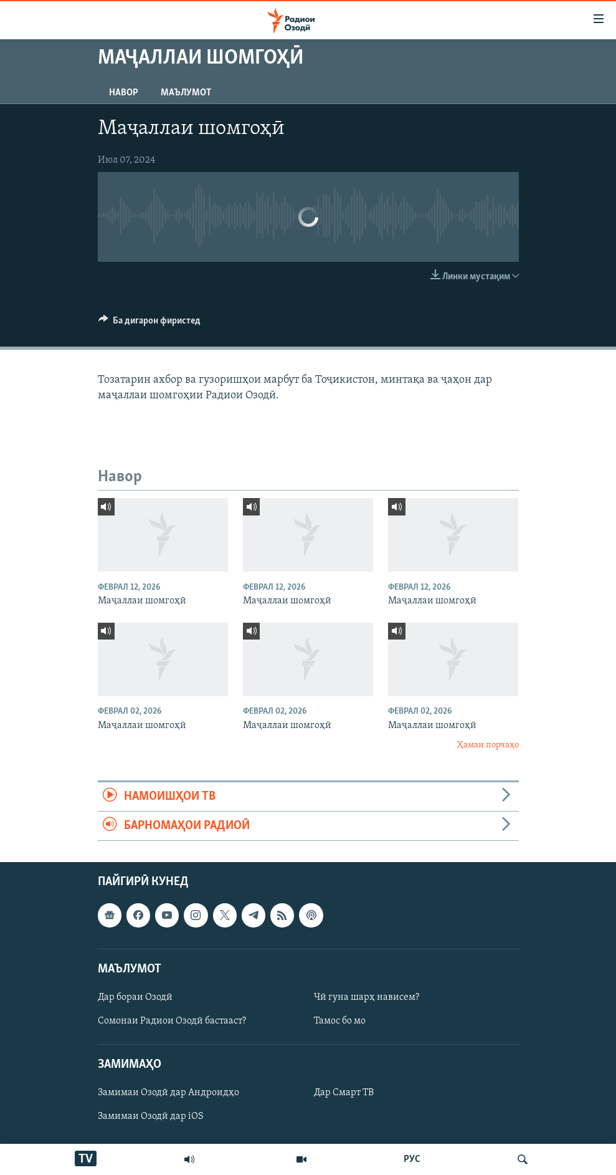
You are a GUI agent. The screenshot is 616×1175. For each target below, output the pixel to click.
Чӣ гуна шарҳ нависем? (366, 997)
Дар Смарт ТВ (344, 1093)
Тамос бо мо (340, 1021)
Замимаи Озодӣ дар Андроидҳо (168, 1093)
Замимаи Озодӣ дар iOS (151, 1117)
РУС (412, 1159)
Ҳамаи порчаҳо (488, 745)
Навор (123, 93)
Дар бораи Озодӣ (135, 997)
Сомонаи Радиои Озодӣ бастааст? (172, 1021)
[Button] (149, 323)
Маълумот (186, 93)
